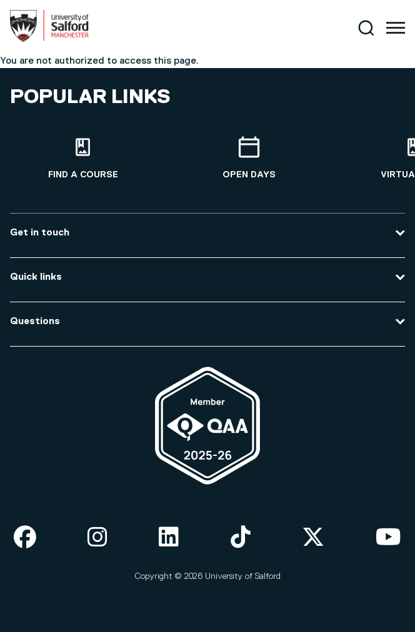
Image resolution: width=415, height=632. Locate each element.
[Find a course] (83, 158)
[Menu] (395, 28)
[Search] (366, 28)
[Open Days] (249, 158)
